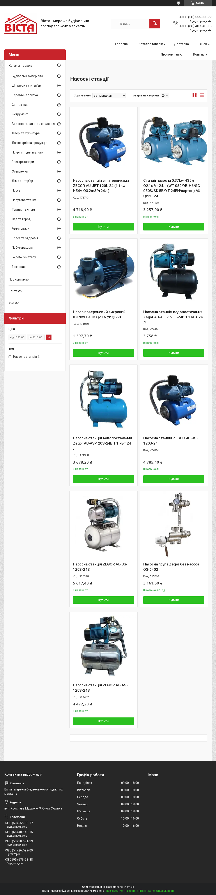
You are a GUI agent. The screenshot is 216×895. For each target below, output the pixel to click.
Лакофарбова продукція (29, 143)
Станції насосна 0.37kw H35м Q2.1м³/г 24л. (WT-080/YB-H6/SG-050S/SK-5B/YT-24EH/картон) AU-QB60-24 (172, 188)
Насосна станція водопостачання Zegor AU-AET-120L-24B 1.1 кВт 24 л (173, 317)
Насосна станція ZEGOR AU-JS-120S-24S (100, 567)
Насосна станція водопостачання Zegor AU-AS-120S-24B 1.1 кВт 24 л (102, 443)
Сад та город (21, 219)
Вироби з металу (24, 257)
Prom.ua (129, 886)
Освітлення (20, 171)
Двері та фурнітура (26, 133)
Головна (121, 44)
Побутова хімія (22, 247)
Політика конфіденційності (157, 890)
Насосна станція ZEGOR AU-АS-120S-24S (100, 688)
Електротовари (23, 162)
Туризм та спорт (23, 209)
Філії (203, 44)
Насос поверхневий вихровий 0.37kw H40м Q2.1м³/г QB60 (99, 314)
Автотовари (20, 228)
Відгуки (14, 302)
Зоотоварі (19, 267)
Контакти (200, 54)
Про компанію (171, 54)
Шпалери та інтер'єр (26, 85)
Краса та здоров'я (25, 238)
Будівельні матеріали (27, 76)
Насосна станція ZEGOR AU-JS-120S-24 (170, 440)
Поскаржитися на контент (122, 890)
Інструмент (20, 114)
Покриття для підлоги (27, 152)
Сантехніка (20, 104)
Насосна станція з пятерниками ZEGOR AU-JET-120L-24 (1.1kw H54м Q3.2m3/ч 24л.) (101, 185)
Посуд (16, 190)
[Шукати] (154, 23)
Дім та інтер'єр (22, 181)
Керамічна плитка (25, 95)
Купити (103, 227)
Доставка (181, 44)
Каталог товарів (151, 44)
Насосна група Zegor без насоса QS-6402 (171, 567)
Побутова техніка (24, 200)
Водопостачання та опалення (33, 124)
